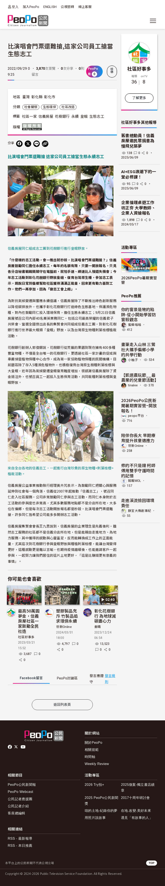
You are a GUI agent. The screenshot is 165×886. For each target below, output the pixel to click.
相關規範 (92, 749)
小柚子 (133, 360)
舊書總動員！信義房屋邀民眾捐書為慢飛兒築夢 (137, 141)
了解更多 (139, 98)
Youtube (23, 747)
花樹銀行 (62, 116)
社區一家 (29, 116)
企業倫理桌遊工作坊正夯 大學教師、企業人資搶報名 (138, 208)
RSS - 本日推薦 (20, 845)
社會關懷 (30, 107)
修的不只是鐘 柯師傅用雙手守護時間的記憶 (138, 470)
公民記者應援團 (20, 799)
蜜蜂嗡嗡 (134, 325)
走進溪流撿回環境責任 (137, 502)
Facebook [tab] (31, 678)
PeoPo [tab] (67, 678)
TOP (151, 863)
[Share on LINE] (36, 144)
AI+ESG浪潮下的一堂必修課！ (138, 174)
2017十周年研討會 (135, 798)
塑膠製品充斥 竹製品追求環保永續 (67, 616)
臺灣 (26, 97)
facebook (10, 747)
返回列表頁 (62, 705)
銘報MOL (134, 481)
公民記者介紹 (18, 806)
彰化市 (49, 97)
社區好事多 (26, 637)
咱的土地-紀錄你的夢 (101, 810)
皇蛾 (84, 116)
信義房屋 (45, 116)
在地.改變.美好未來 (136, 810)
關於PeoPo (93, 742)
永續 (75, 116)
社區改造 (68, 107)
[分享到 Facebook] (19, 144)
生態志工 (96, 116)
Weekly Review (97, 764)
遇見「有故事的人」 (137, 817)
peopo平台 (136, 416)
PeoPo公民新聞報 (22, 784)
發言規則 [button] (110, 679)
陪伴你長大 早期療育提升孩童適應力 (138, 437)
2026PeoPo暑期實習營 (139, 280)
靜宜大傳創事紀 (139, 511)
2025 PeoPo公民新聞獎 (101, 800)
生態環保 (49, 107)
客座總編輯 (16, 813)
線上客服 (85, 7)
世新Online (64, 627)
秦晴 (97, 627)
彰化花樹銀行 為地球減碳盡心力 (105, 616)
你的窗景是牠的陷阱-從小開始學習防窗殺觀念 (138, 314)
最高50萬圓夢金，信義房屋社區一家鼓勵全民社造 (29, 621)
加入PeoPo (31, 7)
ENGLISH (50, 7)
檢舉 (111, 70)
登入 (15, 6)
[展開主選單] (153, 21)
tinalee (133, 385)
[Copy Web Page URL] (45, 144)
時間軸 (90, 757)
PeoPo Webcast (20, 792)
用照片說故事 (95, 817)
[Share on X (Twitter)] (28, 144)
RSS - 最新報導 (20, 838)
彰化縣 (37, 97)
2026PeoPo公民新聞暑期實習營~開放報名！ (139, 405)
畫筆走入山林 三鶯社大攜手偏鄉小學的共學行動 (138, 349)
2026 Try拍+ (94, 784)
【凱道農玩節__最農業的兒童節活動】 (140, 377)
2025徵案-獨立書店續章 (138, 787)
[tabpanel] (62, 693)
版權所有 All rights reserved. (33, 126)
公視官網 (67, 7)
